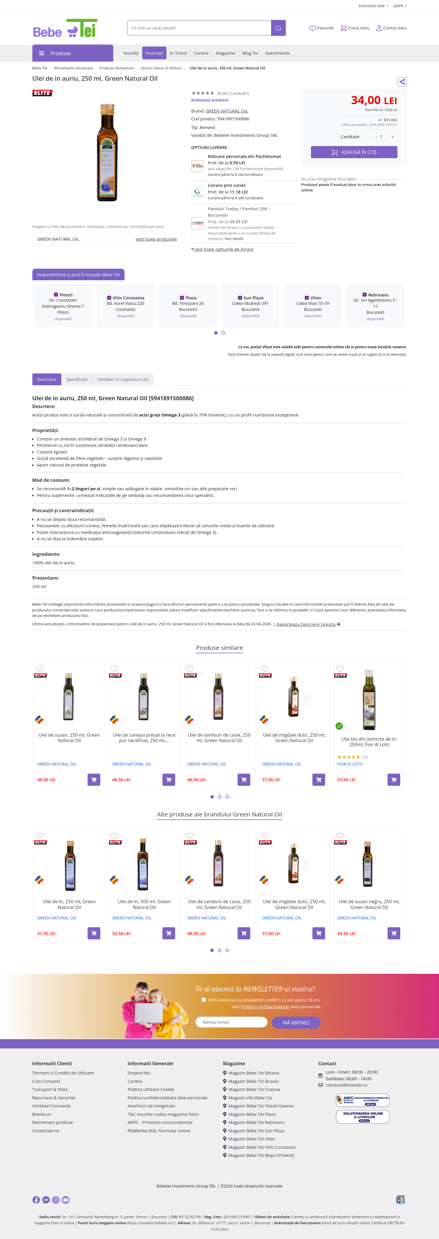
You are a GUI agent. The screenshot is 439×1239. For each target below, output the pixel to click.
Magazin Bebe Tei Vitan (249, 1139)
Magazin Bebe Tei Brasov (251, 1081)
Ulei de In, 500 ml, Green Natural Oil (144, 904)
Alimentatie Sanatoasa (73, 68)
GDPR (398, 5)
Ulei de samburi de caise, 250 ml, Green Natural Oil (219, 737)
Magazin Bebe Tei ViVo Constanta (259, 1147)
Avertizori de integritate (151, 1106)
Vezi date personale (276, 1006)
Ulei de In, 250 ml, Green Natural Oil (69, 904)
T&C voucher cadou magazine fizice (163, 1114)
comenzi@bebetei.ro (346, 1085)
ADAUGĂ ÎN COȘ (354, 152)
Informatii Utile (372, 5)
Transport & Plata (50, 1089)
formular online (174, 1130)
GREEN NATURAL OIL (227, 111)
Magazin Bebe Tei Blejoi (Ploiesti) (258, 1155)
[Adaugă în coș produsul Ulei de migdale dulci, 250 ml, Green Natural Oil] (318, 780)
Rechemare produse (52, 1122)
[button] (216, 333)
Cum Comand (46, 1081)
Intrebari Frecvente (51, 1106)
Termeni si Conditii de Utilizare (63, 1073)
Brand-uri (41, 1114)
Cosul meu (354, 26)
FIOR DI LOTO (350, 764)
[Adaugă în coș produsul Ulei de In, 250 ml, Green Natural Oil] (94, 933)
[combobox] (199, 28)
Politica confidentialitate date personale (168, 1097)
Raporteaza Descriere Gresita (308, 624)
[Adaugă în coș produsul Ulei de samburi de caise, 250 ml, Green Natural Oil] (244, 780)
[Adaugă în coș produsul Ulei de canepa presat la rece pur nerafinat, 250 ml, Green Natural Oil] (168, 780)
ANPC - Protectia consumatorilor (160, 1122)
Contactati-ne (46, 1130)
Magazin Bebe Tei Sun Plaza (253, 1130)
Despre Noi (139, 1073)
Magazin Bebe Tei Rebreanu (254, 1122)
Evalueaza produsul (210, 100)
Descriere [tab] (47, 379)
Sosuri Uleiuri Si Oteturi (161, 68)
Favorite (321, 28)
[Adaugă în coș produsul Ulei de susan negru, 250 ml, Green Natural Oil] (394, 933)
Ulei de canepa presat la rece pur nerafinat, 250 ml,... (144, 737)
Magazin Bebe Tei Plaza (249, 1114)
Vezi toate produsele (156, 239)
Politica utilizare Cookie (151, 1089)
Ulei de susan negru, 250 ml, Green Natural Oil (369, 904)
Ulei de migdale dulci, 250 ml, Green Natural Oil (294, 737)
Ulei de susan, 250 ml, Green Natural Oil (69, 737)
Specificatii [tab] (77, 379)
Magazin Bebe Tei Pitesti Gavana (258, 1106)
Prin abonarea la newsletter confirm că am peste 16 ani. (264, 1000)
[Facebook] (36, 1200)
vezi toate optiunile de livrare (222, 249)
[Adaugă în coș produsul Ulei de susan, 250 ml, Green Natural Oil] (94, 780)
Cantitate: (350, 136)
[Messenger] (46, 1200)
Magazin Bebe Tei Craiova (251, 1089)
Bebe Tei (39, 68)
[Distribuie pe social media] (402, 81)
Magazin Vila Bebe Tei (247, 1097)
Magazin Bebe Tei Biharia (251, 1073)
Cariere (135, 1081)
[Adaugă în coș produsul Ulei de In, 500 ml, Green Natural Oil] (168, 933)
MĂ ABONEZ (296, 1022)
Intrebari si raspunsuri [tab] (122, 379)
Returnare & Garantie (54, 1097)
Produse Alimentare (116, 68)
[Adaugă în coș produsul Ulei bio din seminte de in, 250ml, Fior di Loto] (394, 780)
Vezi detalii (234, 238)
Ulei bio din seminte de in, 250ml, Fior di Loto (369, 741)
